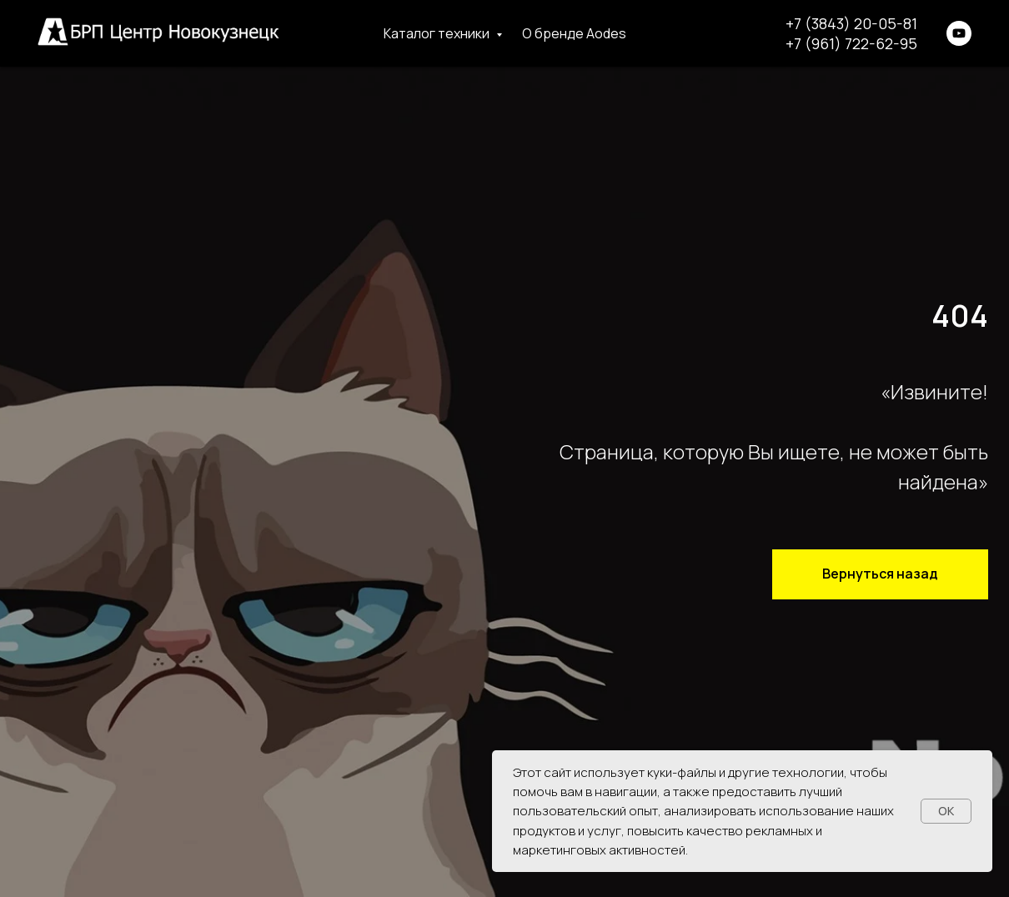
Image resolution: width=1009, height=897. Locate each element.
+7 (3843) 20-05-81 (851, 23)
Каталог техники (438, 33)
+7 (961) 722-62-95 (851, 43)
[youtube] (958, 33)
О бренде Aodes (574, 33)
